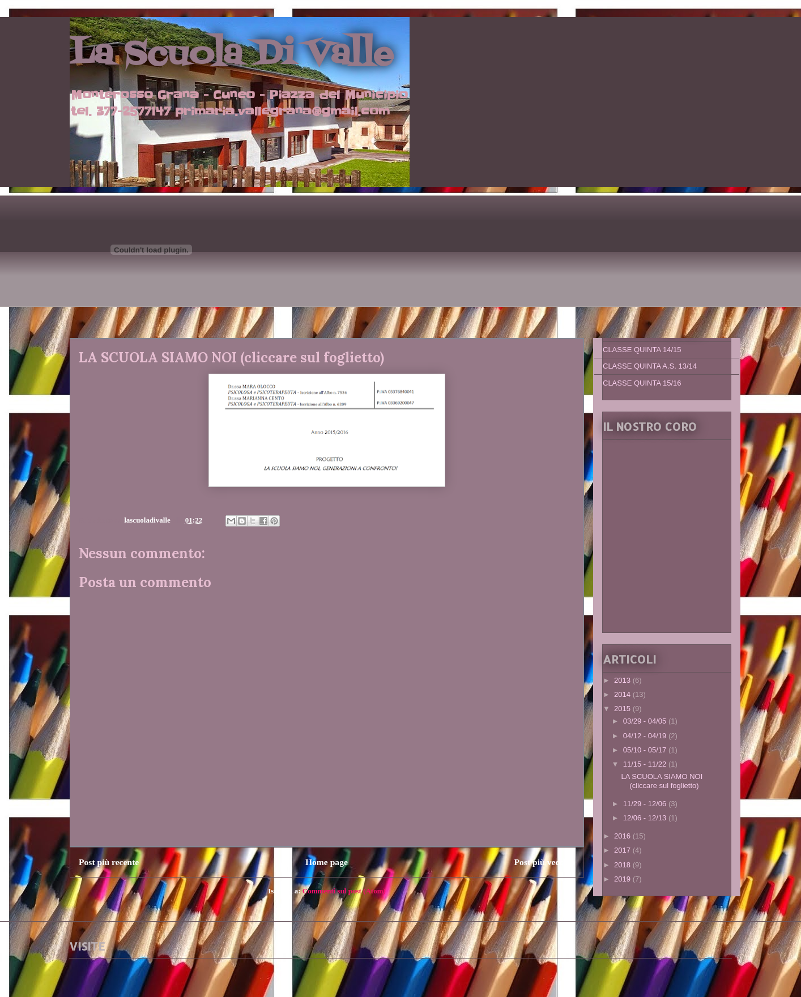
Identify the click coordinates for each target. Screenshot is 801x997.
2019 (623, 879)
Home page (326, 862)
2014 (623, 694)
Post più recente (109, 862)
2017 (623, 850)
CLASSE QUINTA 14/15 (642, 349)
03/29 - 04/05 (645, 721)
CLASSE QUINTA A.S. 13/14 (650, 366)
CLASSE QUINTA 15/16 (642, 383)
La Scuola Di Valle (231, 55)
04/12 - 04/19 (645, 735)
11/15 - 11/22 (645, 764)
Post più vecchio (544, 862)
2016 (623, 836)
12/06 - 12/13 (645, 818)
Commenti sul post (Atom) (344, 891)
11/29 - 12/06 (645, 803)
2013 (623, 680)
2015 (623, 708)
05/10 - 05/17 (645, 750)
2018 (623, 865)
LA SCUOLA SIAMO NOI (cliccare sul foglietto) (661, 781)
